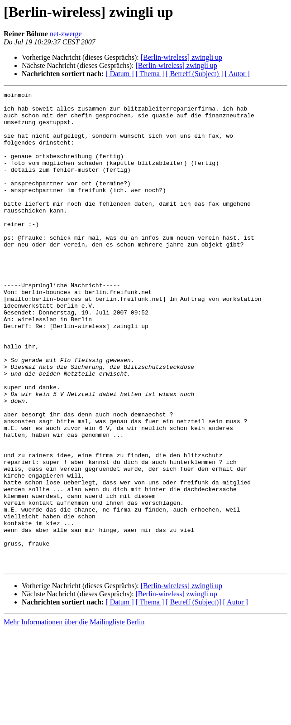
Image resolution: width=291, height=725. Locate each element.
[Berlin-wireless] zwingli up (181, 57)
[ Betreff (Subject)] (193, 697)
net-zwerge (66, 34)
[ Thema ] (150, 73)
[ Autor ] (237, 73)
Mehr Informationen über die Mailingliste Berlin (74, 717)
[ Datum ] (119, 73)
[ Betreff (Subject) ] (194, 73)
